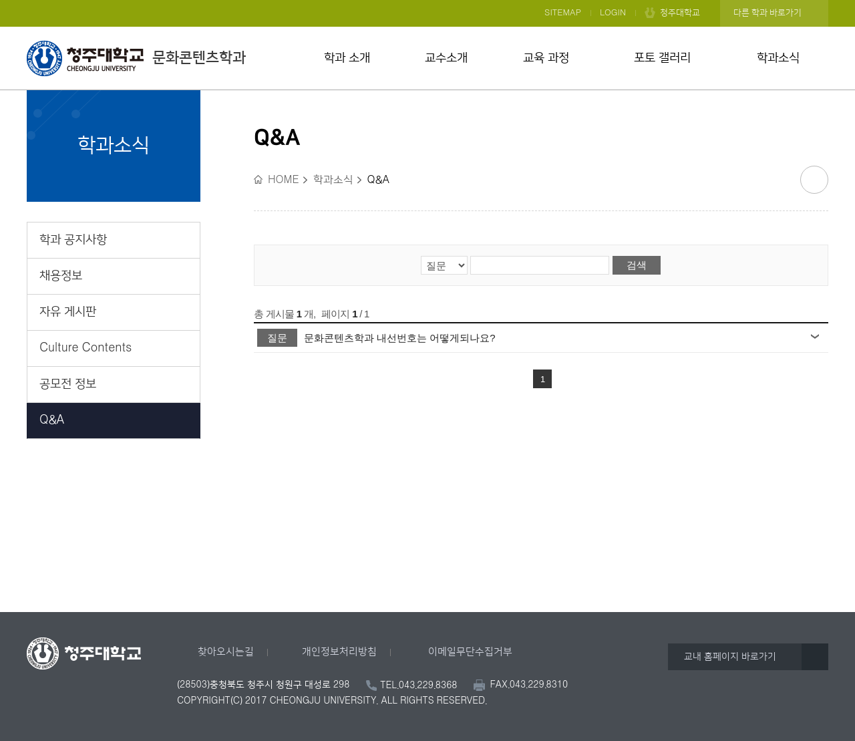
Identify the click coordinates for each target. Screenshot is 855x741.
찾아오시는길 (226, 651)
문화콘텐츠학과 (136, 58)
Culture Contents (85, 348)
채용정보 (60, 276)
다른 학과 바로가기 (767, 12)
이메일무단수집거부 (470, 651)
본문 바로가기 (427, 0)
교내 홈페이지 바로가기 (730, 656)
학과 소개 (347, 58)
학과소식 (778, 58)
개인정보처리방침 (339, 651)
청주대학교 (680, 12)
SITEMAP (562, 12)
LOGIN (613, 12)
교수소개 (446, 58)
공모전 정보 (67, 384)
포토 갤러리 (662, 58)
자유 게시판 (67, 312)
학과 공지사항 (73, 240)
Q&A (52, 420)
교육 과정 (546, 58)
